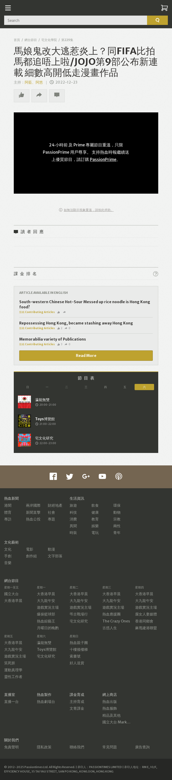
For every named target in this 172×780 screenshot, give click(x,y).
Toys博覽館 (46, 649)
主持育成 (77, 701)
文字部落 (55, 556)
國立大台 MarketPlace (121, 722)
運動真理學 (13, 670)
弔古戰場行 (79, 614)
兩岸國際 (33, 505)
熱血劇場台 (46, 701)
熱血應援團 (111, 614)
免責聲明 (11, 747)
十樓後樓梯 (79, 649)
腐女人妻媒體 (146, 614)
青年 (117, 532)
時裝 (73, 532)
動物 (117, 512)
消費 (73, 519)
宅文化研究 (79, 621)
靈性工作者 (13, 676)
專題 (51, 519)
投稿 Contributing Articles (37, 312)
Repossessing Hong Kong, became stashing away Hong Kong (76, 323)
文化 (7, 549)
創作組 (31, 556)
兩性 (117, 526)
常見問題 (109, 747)
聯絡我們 (77, 747)
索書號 (75, 656)
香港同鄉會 (144, 621)
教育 (95, 519)
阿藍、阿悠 (34, 82)
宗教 (117, 519)
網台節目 (30, 40)
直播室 (9, 694)
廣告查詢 (142, 747)
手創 (7, 556)
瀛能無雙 (44, 642)
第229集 (67, 40)
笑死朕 (9, 663)
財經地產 (55, 505)
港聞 (7, 505)
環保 (117, 505)
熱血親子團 (79, 642)
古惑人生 (109, 628)
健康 (95, 512)
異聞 (73, 526)
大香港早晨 (13, 600)
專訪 (7, 519)
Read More (86, 355)
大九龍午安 (46, 600)
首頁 (17, 40)
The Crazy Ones (116, 621)
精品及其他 (111, 715)
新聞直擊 (33, 512)
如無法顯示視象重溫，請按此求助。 (86, 210)
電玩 (95, 532)
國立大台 (11, 594)
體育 (7, 512)
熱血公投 (33, 519)
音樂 (7, 562)
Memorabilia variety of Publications (52, 339)
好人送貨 (77, 663)
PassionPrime (103, 159)
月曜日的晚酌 (48, 628)
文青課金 (77, 708)
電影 (29, 549)
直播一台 (11, 701)
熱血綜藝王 (46, 621)
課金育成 (77, 694)
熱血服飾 (109, 708)
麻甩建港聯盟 (146, 628)
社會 (51, 512)
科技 (73, 512)
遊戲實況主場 (48, 607)
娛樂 (95, 526)
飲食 (95, 505)
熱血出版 (109, 701)
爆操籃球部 (46, 614)
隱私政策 (44, 747)
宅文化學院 (49, 40)
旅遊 (73, 505)
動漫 (51, 549)
